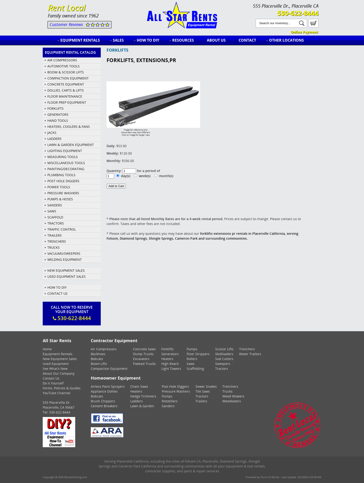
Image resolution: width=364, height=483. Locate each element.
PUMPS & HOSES (60, 199)
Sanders (168, 406)
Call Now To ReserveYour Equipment (72, 313)
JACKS (51, 132)
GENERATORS (57, 114)
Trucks (227, 391)
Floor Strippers (198, 354)
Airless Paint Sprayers (108, 386)
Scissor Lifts (224, 349)
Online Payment (304, 32)
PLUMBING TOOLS (61, 175)
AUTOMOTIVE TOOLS (63, 66)
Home (47, 349)
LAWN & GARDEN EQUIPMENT (70, 144)
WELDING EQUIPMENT (64, 259)
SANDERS (54, 205)
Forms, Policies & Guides (62, 388)
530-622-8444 (297, 13)
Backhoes (98, 354)
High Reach (170, 363)
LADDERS (54, 138)
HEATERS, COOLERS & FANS (68, 126)
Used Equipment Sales (66, 276)
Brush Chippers (103, 401)
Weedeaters (231, 401)
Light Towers (171, 368)
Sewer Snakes (206, 386)
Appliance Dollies (104, 391)
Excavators (141, 359)
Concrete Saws (144, 349)
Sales (118, 40)
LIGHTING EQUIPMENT (64, 151)
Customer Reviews (66, 24)
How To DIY (57, 287)
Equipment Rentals (80, 40)
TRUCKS (53, 247)
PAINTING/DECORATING (65, 169)
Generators (170, 354)
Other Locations (286, 40)
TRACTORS (55, 223)
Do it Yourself (53, 383)
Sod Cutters (224, 359)
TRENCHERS (56, 241)
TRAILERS (54, 235)
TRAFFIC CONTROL (61, 229)
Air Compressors (104, 349)
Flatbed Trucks (144, 363)
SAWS (51, 211)
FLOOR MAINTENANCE (64, 96)
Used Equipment (56, 363)
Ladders (136, 401)
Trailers (201, 401)
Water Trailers (250, 354)
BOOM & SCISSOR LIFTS (65, 72)
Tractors (221, 368)
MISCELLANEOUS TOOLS (66, 163)
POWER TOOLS (58, 187)
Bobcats (97, 359)
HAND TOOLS (57, 120)
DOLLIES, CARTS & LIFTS (65, 90)
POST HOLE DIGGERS (63, 181)
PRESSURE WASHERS (63, 193)
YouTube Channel (56, 393)
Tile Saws (202, 391)
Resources (183, 40)
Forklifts (167, 349)
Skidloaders (224, 354)
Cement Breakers (104, 406)
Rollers (192, 359)
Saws (191, 363)
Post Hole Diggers (175, 386)
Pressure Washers (176, 391)
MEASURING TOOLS (62, 157)
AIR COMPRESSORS (62, 60)
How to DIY (148, 40)
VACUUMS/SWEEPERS (63, 253)
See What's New (55, 368)
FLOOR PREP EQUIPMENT (66, 102)
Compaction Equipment (109, 368)
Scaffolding (195, 368)
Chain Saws (139, 386)
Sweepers (222, 363)
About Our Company (59, 373)
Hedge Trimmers (143, 396)
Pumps (192, 349)
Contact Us (57, 293)
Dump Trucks (143, 354)
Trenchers (247, 349)
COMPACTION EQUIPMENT (68, 78)
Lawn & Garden (142, 406)
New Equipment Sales (66, 270)
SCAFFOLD (55, 217)
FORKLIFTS (55, 108)
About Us (216, 40)
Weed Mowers (233, 396)
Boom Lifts (99, 363)
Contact (247, 40)
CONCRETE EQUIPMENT (65, 84)
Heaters (167, 359)
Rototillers (170, 401)
